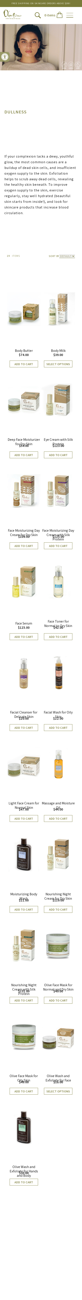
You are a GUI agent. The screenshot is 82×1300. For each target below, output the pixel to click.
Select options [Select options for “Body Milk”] (58, 364)
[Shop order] (67, 256)
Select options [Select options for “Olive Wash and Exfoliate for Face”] (58, 1091)
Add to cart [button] (23, 364)
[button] (5, 57)
